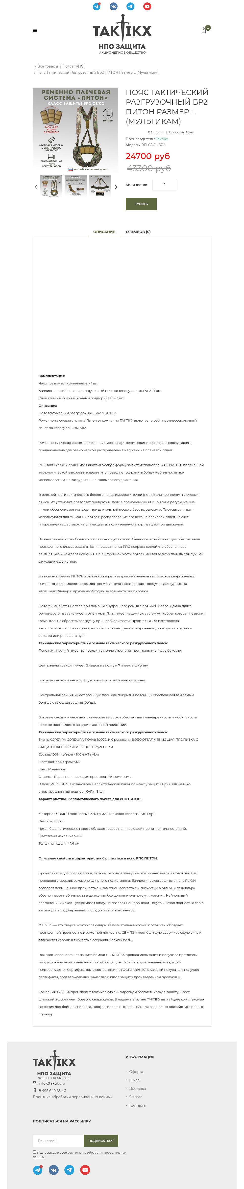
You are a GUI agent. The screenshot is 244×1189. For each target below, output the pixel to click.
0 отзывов (156, 132)
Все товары (47, 66)
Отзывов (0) (138, 232)
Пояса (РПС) (74, 66)
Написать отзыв (181, 132)
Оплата (136, 1097)
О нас (134, 1080)
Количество (136, 185)
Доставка (137, 1088)
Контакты (137, 1105)
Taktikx (162, 139)
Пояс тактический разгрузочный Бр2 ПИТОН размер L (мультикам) (98, 72)
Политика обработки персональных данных (72, 1097)
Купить (141, 204)
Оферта (136, 1072)
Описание (104, 232)
